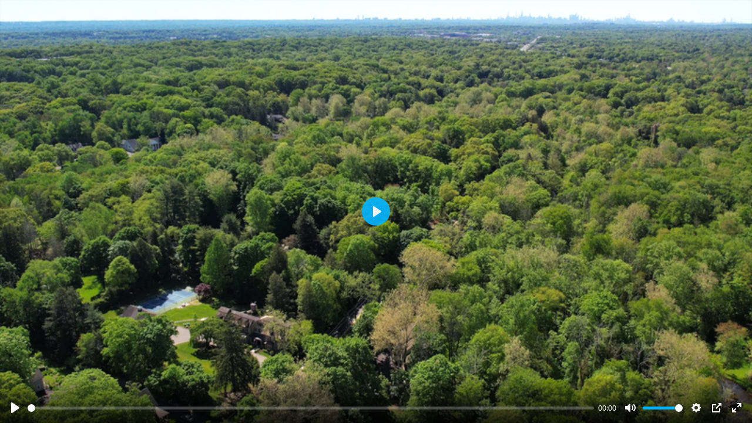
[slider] (311, 408)
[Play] (15, 407)
